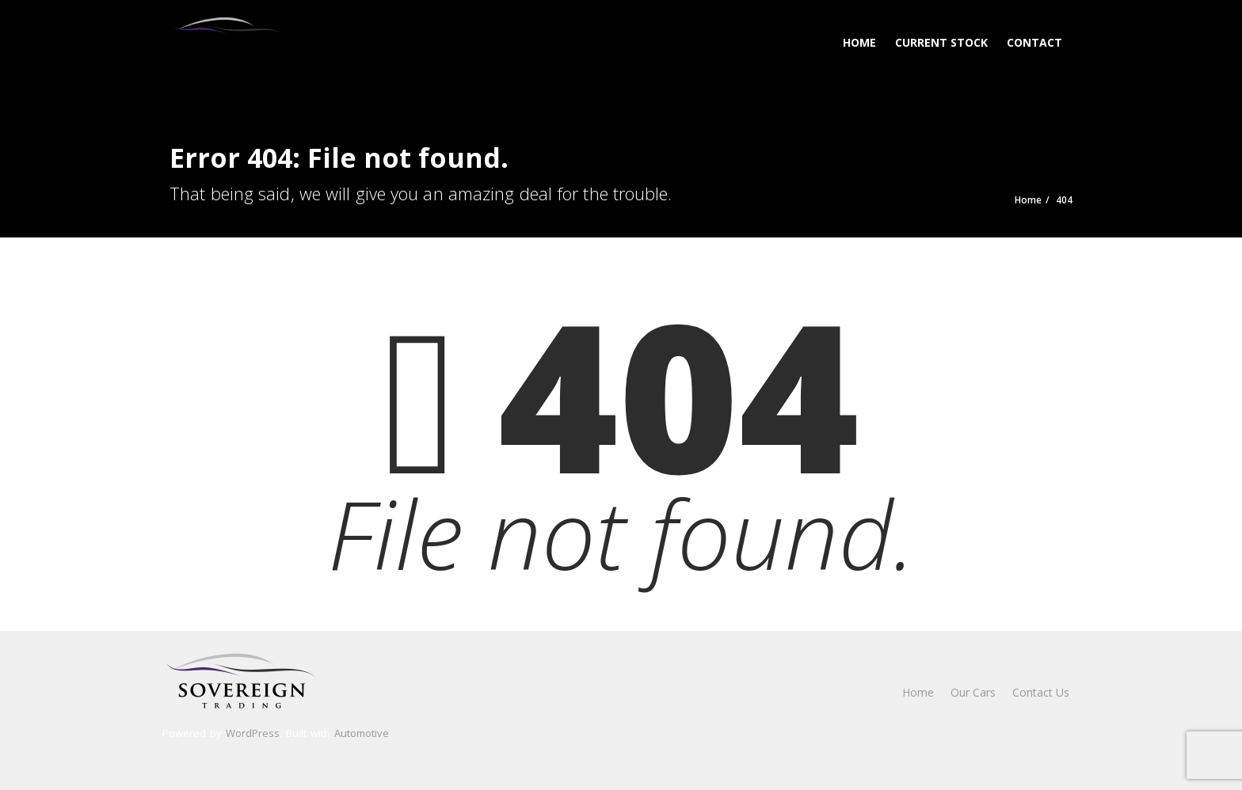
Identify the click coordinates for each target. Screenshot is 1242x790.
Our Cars (973, 692)
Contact (1034, 42)
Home (859, 42)
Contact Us (1040, 692)
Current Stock (941, 42)
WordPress (253, 733)
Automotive (361, 733)
